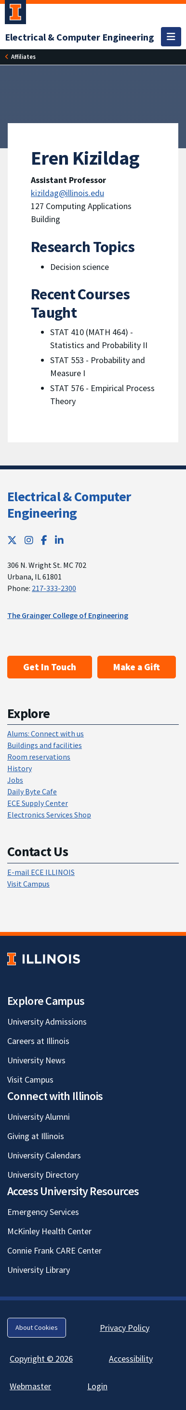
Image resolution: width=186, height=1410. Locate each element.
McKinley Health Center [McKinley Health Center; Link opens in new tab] (49, 1231)
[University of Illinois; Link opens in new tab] (43, 959)
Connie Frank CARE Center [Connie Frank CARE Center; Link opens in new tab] (54, 1250)
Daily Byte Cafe (32, 791)
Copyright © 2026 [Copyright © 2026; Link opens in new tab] (41, 1358)
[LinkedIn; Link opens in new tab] (59, 540)
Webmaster (30, 1386)
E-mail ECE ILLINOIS (41, 872)
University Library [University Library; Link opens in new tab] (38, 1269)
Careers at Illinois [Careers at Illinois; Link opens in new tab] (38, 1040)
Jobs (15, 780)
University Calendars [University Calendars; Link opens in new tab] (44, 1155)
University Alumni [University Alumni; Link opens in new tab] (38, 1116)
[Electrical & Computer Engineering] (79, 37)
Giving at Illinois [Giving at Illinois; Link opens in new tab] (35, 1136)
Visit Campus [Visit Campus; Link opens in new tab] (30, 1079)
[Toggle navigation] (171, 36)
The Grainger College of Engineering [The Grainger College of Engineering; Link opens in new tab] (67, 615)
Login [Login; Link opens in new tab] (97, 1386)
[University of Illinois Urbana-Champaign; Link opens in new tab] (15, 14)
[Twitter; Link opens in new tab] (12, 540)
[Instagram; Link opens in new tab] (29, 540)
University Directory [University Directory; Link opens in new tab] (43, 1174)
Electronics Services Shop (49, 814)
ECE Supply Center (37, 803)
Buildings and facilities (44, 745)
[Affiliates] (23, 57)
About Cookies (36, 1327)
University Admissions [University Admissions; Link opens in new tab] (47, 1021)
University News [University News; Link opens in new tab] (36, 1060)
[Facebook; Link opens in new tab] (44, 540)
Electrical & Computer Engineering (69, 505)
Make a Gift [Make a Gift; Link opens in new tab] (136, 667)
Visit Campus (28, 883)
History (19, 768)
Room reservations (38, 756)
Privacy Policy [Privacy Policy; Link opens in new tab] (124, 1327)
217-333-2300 (54, 588)
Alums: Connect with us (45, 733)
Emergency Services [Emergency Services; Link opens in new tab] (43, 1211)
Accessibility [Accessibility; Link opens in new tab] (131, 1358)
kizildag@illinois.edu (67, 192)
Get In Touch (49, 667)
